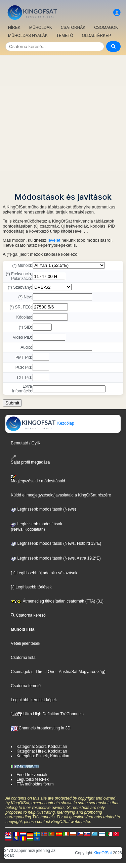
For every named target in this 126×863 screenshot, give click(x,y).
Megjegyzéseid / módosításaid (38, 479)
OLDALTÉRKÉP (96, 35)
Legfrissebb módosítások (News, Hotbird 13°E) (56, 543)
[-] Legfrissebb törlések (31, 587)
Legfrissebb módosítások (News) (43, 509)
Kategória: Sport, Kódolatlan (41, 746)
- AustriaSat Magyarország (79, 671)
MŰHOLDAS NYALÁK (28, 35)
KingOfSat (102, 853)
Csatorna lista (23, 657)
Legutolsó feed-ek (32, 779)
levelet (54, 240)
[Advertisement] (63, 122)
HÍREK (14, 27)
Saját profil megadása (30, 460)
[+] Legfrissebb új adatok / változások (44, 573)
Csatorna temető (26, 685)
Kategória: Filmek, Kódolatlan (42, 756)
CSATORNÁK (73, 27)
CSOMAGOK (106, 27)
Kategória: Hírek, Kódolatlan (41, 751)
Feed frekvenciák (31, 774)
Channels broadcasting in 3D (40, 728)
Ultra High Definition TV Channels (47, 714)
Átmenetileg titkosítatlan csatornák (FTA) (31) (57, 601)
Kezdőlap (40, 423)
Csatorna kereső (28, 615)
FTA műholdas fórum (34, 784)
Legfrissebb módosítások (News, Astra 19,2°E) (56, 558)
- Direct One (44, 671)
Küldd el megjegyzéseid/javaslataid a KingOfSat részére (61, 495)
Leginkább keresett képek (34, 700)
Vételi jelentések (25, 643)
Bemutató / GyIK (25, 443)
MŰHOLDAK (40, 27)
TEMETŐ (64, 35)
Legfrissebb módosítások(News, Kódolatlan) (36, 527)
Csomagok (20, 671)
